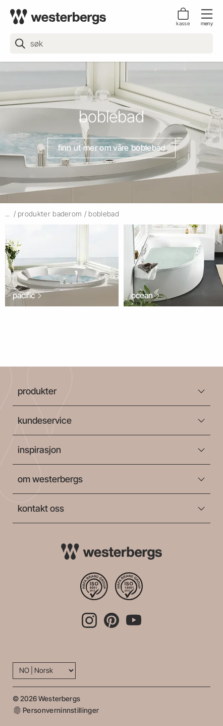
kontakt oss (41, 508)
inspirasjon (39, 449)
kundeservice (45, 420)
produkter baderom (50, 213)
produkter (37, 391)
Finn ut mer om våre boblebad (111, 148)
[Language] (44, 670)
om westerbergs (50, 479)
